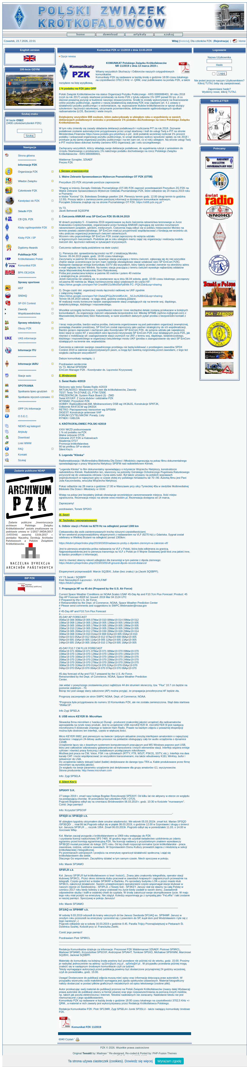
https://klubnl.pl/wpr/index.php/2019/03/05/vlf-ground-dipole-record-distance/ (103, 563)
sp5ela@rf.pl (133, 963)
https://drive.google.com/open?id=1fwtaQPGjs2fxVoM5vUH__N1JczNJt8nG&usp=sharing (110, 296)
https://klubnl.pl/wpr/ (70, 582)
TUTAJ (232, 91)
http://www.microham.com (97, 770)
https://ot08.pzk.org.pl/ (149, 202)
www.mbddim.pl (118, 497)
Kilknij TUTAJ (205, 83)
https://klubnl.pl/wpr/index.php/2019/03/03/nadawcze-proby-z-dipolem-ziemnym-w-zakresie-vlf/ (113, 543)
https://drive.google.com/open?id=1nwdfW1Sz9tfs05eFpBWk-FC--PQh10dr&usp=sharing (110, 284)
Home (242, 41)
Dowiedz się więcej (139, 1061)
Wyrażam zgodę (169, 1061)
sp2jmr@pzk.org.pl (113, 963)
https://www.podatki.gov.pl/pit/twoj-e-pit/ (109, 134)
